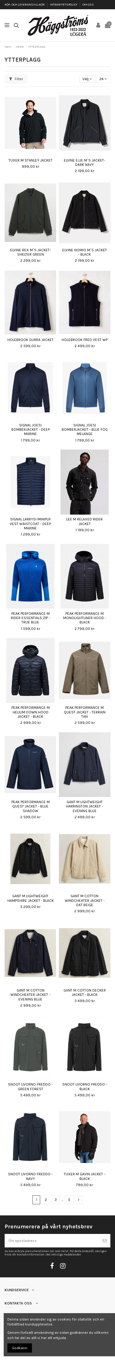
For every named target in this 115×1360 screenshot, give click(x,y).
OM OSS (88, 4)
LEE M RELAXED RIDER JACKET (84, 521)
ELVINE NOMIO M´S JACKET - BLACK (84, 252)
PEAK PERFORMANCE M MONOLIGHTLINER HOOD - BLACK (84, 618)
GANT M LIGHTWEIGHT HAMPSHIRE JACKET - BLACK (30, 898)
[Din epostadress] (52, 1240)
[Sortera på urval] (87, 79)
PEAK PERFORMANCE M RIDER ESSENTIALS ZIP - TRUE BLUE (30, 618)
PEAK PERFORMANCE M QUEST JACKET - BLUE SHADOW (30, 806)
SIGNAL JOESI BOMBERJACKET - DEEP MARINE (30, 429)
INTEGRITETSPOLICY (64, 4)
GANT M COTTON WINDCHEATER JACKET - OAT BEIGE (85, 900)
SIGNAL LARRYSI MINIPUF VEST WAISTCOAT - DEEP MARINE (30, 523)
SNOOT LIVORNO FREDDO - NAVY (30, 1176)
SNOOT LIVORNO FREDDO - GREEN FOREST (30, 1086)
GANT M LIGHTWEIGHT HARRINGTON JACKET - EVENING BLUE (84, 806)
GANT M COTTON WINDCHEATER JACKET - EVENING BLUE (30, 994)
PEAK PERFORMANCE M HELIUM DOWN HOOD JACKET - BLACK (30, 712)
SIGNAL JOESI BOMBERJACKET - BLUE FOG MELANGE (85, 429)
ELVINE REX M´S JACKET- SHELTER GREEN (30, 252)
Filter (16, 79)
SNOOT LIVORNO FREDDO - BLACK (84, 1086)
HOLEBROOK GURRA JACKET (30, 340)
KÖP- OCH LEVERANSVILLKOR (25, 4)
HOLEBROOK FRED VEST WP (85, 340)
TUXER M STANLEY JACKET (30, 160)
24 (103, 79)
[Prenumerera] (104, 1240)
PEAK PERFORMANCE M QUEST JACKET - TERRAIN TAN (84, 712)
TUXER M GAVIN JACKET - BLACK (84, 1176)
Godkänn (19, 1348)
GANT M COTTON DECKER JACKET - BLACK (84, 992)
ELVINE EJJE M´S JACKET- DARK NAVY (84, 162)
